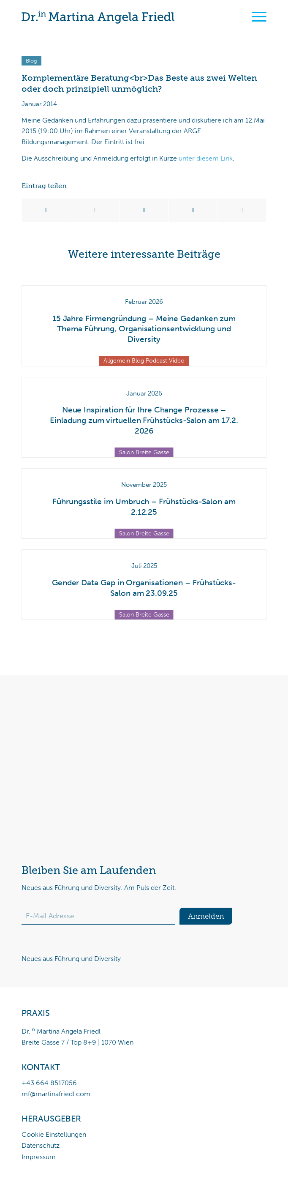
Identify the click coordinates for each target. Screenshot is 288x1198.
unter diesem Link (206, 158)
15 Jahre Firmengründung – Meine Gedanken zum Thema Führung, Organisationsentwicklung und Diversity (144, 329)
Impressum (39, 1157)
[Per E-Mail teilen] (241, 210)
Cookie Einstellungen (54, 1134)
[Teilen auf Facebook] (46, 210)
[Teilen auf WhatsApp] (144, 210)
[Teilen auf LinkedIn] (193, 210)
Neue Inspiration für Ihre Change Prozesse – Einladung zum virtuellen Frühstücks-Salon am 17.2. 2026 (144, 420)
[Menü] (254, 17)
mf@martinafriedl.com (56, 1094)
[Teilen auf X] (95, 210)
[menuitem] (254, 17)
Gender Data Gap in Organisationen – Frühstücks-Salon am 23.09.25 (144, 588)
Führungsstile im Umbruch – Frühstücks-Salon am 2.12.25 (143, 507)
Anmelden (206, 916)
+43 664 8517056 (49, 1083)
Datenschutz (41, 1145)
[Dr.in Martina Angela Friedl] (119, 17)
